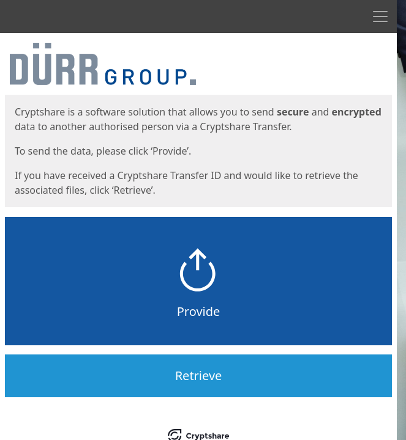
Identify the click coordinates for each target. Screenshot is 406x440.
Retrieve (198, 375)
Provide (198, 311)
